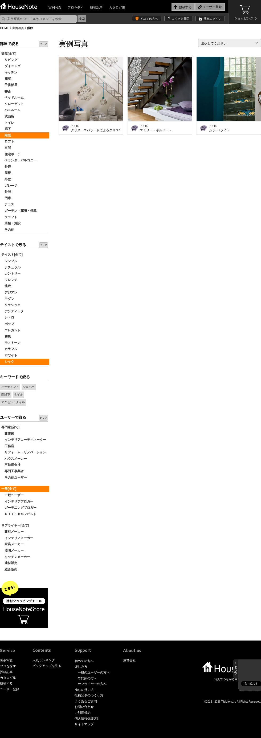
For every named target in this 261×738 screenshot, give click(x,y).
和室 (6, 78)
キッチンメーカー (15, 557)
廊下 (6, 129)
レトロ (7, 317)
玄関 (6, 148)
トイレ (7, 123)
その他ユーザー (14, 477)
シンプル (9, 261)
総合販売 (9, 569)
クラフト (9, 217)
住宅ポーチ (11, 154)
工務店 (7, 446)
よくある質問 (180, 18)
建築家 (7, 433)
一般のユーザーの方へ (94, 672)
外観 (6, 167)
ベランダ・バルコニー (18, 160)
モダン (7, 299)
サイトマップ (84, 724)
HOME (4, 28)
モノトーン (11, 343)
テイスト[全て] (12, 254)
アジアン (9, 292)
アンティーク (12, 311)
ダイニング (11, 66)
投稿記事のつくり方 (89, 695)
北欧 (6, 286)
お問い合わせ (84, 707)
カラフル (9, 349)
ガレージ (9, 185)
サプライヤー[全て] (15, 525)
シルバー (29, 386)
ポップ (7, 324)
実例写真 (54, 7)
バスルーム (11, 110)
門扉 (6, 198)
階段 (6, 135)
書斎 (6, 91)
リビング (9, 60)
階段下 (5, 394)
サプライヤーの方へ (92, 684)
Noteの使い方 (84, 690)
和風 (6, 336)
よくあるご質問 (86, 701)
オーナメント (10, 386)
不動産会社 (11, 465)
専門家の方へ (87, 678)
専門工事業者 (12, 471)
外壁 (6, 179)
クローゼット (12, 104)
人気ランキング (43, 660)
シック (7, 362)
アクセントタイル (13, 402)
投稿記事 (96, 7)
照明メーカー (12, 550)
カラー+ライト (219, 128)
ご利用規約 (83, 713)
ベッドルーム (12, 97)
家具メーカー (12, 544)
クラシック (11, 305)
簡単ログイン (212, 18)
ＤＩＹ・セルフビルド (18, 514)
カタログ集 (117, 7)
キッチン (9, 72)
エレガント (11, 330)
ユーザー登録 (9, 689)
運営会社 (129, 660)
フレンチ (9, 280)
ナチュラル (11, 267)
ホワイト (9, 355)
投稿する (6, 683)
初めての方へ (149, 18)
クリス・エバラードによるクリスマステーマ (95, 128)
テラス (7, 204)
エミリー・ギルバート (156, 128)
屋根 (6, 173)
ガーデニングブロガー (18, 507)
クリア (43, 44)
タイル (18, 394)
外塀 (6, 192)
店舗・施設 (11, 223)
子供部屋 (9, 85)
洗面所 (7, 116)
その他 (7, 229)
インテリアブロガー (17, 501)
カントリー (11, 273)
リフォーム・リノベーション (23, 452)
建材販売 (9, 563)
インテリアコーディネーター (23, 440)
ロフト (7, 141)
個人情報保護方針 (87, 718)
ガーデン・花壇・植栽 (18, 211)
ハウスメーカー (14, 458)
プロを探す (76, 7)
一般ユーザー (12, 495)
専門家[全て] (10, 427)
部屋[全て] (8, 53)
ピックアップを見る (46, 666)
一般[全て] (8, 489)
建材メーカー (12, 531)
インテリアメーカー (17, 538)
